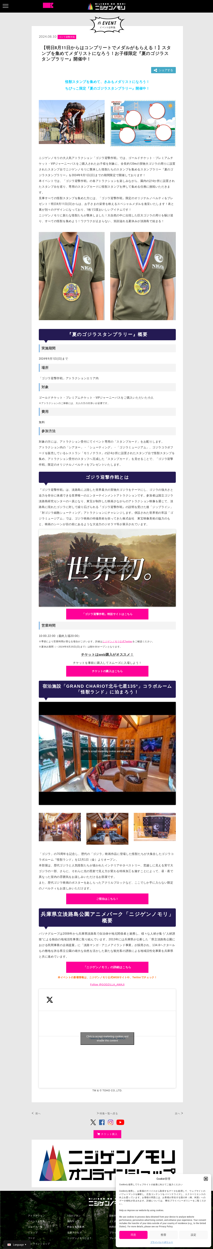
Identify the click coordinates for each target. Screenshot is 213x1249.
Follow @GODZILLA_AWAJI (107, 984)
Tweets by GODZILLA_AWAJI (107, 1038)
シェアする (163, 70)
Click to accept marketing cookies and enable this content (107, 567)
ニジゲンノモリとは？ (79, 1238)
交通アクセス (74, 1232)
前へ (38, 1113)
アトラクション (36, 1215)
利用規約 (114, 1226)
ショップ (33, 1232)
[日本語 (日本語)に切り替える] (17, 1245)
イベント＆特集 (36, 1221)
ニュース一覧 (35, 1226)
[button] (206, 1179)
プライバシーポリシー (161, 1242)
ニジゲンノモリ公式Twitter (117, 641)
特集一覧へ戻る (109, 1113)
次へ (177, 1113)
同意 (133, 1234)
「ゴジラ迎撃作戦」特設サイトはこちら (107, 614)
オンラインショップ (39, 1243)
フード (31, 1238)
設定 (193, 1234)
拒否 (163, 1234)
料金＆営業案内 (75, 1226)
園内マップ (73, 1221)
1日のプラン (74, 1215)
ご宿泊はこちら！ (107, 898)
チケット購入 (107, 1134)
